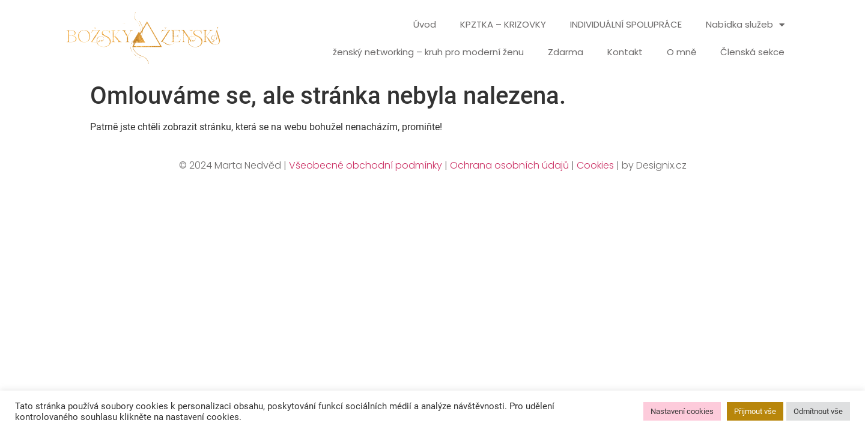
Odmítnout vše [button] (818, 411)
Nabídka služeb (745, 24)
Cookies (595, 165)
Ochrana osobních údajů (509, 165)
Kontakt (625, 52)
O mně (681, 52)
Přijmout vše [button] (755, 411)
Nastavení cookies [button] (682, 411)
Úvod (424, 24)
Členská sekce (752, 52)
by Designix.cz (654, 165)
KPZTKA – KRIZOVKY (503, 24)
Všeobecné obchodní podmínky (365, 165)
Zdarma (565, 52)
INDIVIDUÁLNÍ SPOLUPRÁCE (626, 24)
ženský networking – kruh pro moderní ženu (428, 52)
